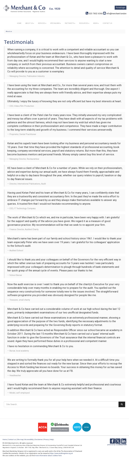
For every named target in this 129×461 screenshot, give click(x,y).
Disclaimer (38, 439)
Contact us (107, 23)
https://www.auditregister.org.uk (61, 453)
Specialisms (55, 23)
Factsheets (70, 23)
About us (29, 23)
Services (42, 23)
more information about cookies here (48, 456)
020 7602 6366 (94, 13)
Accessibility (29, 439)
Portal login (120, 8)
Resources (84, 23)
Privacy (46, 439)
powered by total (116, 445)
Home (19, 23)
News (96, 23)
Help (51, 439)
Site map (20, 439)
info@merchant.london (114, 13)
